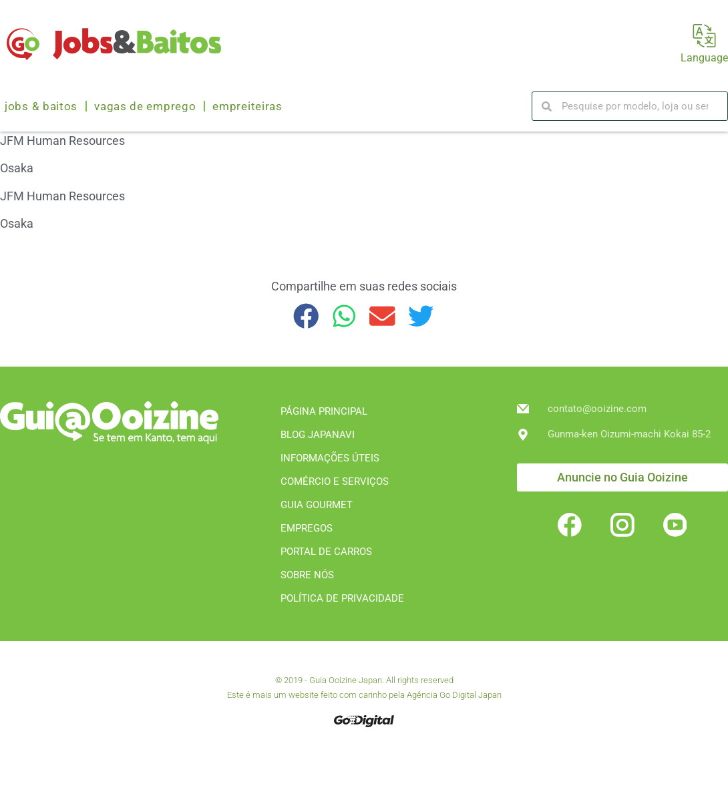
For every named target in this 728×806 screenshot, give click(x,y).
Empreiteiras (247, 106)
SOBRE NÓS (307, 575)
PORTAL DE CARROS (326, 552)
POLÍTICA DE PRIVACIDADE (342, 598)
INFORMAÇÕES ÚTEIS (330, 458)
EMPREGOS (307, 528)
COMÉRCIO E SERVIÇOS (335, 481)
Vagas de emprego (145, 106)
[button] (306, 316)
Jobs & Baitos (41, 106)
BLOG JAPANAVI (318, 435)
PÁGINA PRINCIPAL (324, 411)
